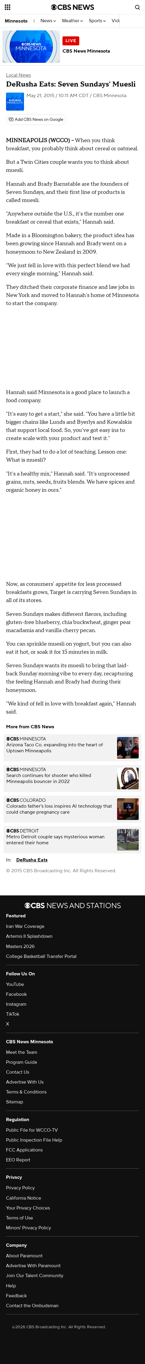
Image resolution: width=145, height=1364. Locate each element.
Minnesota (16, 21)
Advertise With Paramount (33, 1265)
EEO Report (18, 1160)
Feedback (16, 1295)
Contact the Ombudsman (32, 1305)
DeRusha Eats (31, 860)
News (48, 21)
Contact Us (17, 1072)
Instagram (16, 1004)
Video (118, 21)
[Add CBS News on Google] (36, 119)
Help (11, 1285)
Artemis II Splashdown (29, 936)
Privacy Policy (20, 1187)
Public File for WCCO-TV (32, 1130)
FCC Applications (24, 1150)
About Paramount (24, 1255)
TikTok (12, 1014)
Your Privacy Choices (28, 1208)
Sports (97, 21)
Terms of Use (19, 1218)
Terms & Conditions (26, 1092)
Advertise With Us (25, 1082)
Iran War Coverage (25, 926)
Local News (18, 75)
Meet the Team (21, 1052)
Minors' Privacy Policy (28, 1227)
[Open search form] (137, 7)
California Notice (23, 1198)
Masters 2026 (20, 946)
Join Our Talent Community (34, 1275)
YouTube (15, 984)
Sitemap (14, 1101)
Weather (72, 21)
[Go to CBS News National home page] (72, 7)
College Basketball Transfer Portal (41, 956)
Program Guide (21, 1062)
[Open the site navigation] (27, 7)
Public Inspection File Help (34, 1140)
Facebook (16, 994)
